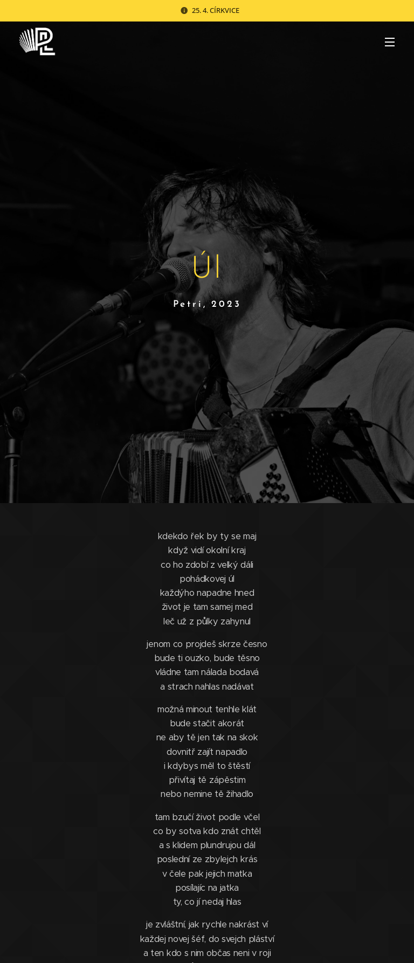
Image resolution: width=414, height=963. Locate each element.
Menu (390, 42)
